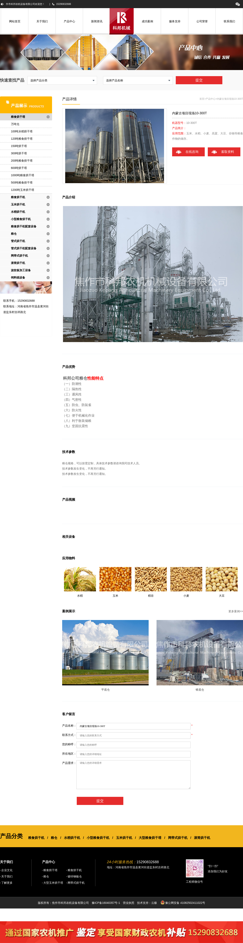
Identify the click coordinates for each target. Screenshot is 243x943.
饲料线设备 (18, 277)
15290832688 (63, 4)
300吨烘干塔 (19, 153)
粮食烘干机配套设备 (23, 226)
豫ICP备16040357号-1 (106, 902)
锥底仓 (200, 689)
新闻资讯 (96, 21)
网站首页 (14, 21)
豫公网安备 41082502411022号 (183, 902)
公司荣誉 (202, 21)
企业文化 (7, 870)
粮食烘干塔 (18, 116)
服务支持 (174, 21)
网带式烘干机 (19, 255)
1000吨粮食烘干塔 (22, 175)
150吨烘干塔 (19, 146)
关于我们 (42, 21)
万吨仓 (15, 124)
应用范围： (179, 133)
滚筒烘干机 (18, 263)
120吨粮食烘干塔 (22, 138)
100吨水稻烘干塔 (22, 131)
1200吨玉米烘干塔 (22, 189)
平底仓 (105, 689)
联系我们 (229, 21)
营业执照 (128, 902)
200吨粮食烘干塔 (22, 160)
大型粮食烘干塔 (150, 837)
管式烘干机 (18, 241)
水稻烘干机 (18, 211)
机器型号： (179, 122)
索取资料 (227, 151)
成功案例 (147, 21)
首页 (201, 98)
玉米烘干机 (18, 204)
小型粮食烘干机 (21, 219)
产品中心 (69, 21)
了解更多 (7, 882)
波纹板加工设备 (21, 270)
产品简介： (179, 128)
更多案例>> (235, 611)
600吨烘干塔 (19, 168)
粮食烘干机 (18, 197)
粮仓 (14, 233)
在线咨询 (191, 151)
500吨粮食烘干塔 (22, 182)
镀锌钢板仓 (75, 876)
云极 (154, 902)
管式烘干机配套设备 (23, 248)
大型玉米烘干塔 (53, 882)
